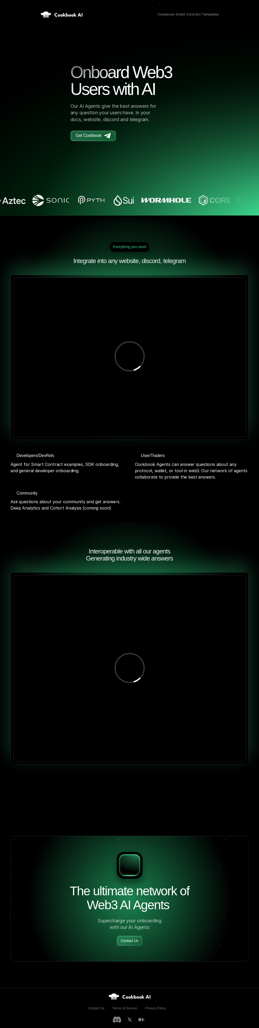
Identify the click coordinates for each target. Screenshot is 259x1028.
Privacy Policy (155, 1008)
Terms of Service (124, 1008)
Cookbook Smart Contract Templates (188, 14)
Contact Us (96, 1008)
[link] (129, 996)
